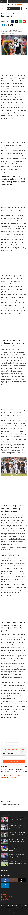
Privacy (4, 898)
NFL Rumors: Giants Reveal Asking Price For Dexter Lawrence (17, 834)
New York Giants (10, 31)
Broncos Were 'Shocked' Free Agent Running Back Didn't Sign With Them (17, 855)
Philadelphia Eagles (19, 31)
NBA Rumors (10, 776)
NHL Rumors (12, 777)
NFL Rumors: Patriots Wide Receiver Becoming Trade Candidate (17, 827)
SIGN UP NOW (14, 761)
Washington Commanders (7, 33)
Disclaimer (5, 899)
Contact (4, 895)
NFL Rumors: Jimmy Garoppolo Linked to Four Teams (16, 848)
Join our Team (6, 896)
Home (2, 8)
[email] (14, 757)
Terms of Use (6, 901)
